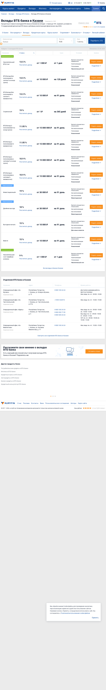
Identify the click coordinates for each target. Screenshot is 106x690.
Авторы (73, 403)
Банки (96, 8)
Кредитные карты (73, 8)
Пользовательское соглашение (57, 403)
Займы (87, 8)
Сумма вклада (7, 39)
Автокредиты (56, 8)
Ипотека (42, 8)
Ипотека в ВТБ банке (8, 371)
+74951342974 (60, 300)
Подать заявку (96, 94)
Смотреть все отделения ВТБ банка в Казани (53, 336)
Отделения (64, 32)
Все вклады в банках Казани (53, 268)
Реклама (26, 403)
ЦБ (70, 3)
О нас (19, 403)
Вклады (32, 8)
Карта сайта (82, 403)
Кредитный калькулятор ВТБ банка (13, 384)
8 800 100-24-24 (60, 290)
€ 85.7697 (86, 3)
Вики (42, 403)
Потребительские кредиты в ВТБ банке (14, 368)
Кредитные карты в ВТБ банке (11, 375)
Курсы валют (8, 8)
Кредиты (22, 8)
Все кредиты (15, 32)
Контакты (34, 403)
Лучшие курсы (56, 3)
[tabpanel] (52, 374)
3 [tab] (55, 396)
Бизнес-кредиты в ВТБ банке (11, 381)
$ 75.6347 (77, 3)
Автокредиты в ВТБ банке (10, 378)
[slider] (1, 44)
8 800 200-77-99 (60, 312)
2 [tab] (53, 396)
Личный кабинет (98, 32)
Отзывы (86, 32)
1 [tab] (51, 396)
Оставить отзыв (94, 351)
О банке (5, 32)
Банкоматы (75, 32)
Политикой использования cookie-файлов (75, 613)
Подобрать (97, 40)
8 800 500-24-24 (60, 315)
